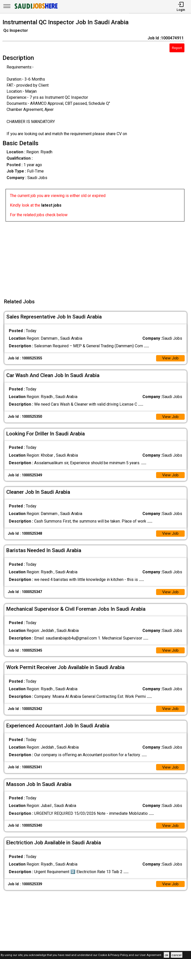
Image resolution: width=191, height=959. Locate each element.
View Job (170, 358)
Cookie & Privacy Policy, (113, 955)
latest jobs (51, 205)
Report (177, 48)
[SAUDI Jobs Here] (35, 8)
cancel (177, 955)
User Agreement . (151, 955)
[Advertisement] (97, 257)
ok (166, 955)
